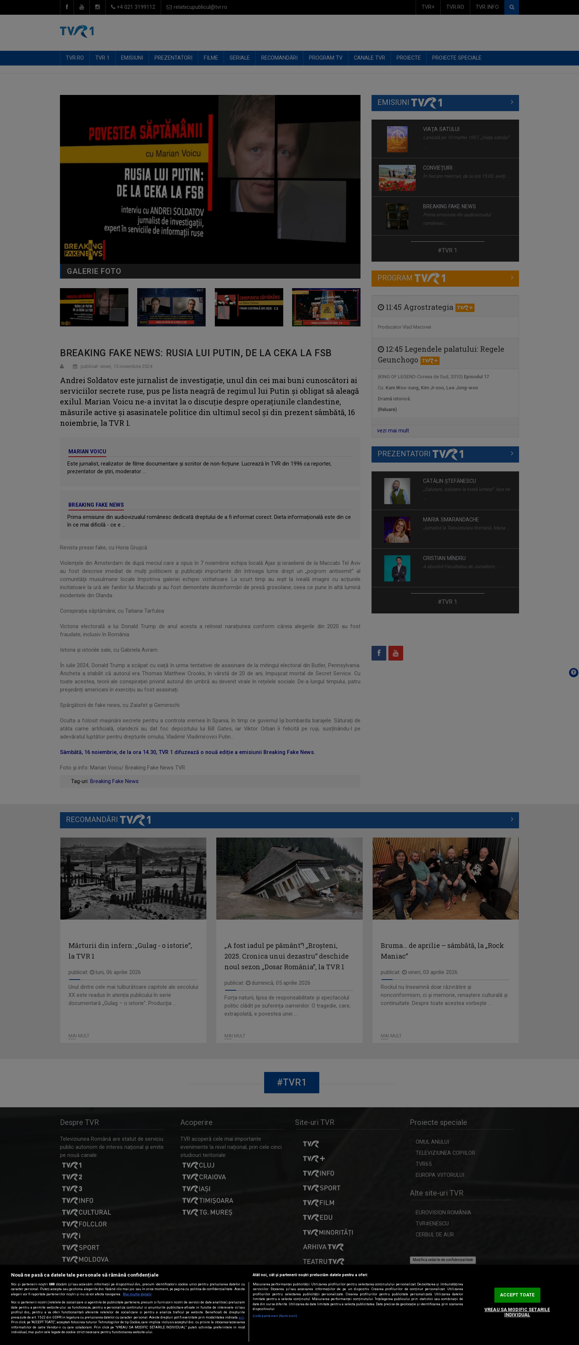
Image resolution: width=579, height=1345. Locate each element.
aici (241, 1317)
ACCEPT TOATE (517, 1295)
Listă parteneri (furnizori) (275, 1316)
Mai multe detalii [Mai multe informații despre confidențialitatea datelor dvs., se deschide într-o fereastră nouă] (137, 1294)
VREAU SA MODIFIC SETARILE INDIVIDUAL (517, 1312)
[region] (289, 1305)
